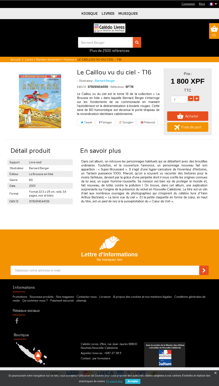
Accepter (133, 381)
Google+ (126, 122)
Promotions (20, 296)
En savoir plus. (114, 381)
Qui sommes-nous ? (35, 300)
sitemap (81, 300)
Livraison (105, 296)
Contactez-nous (87, 296)
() (214, 31)
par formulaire (101, 358)
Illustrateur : (85, 80)
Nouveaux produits (42, 296)
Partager (105, 122)
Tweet (86, 122)
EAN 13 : (82, 86)
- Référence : (117, 86)
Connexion (188, 3)
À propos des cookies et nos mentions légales (142, 296)
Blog (202, 3)
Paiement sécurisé (62, 300)
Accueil (15, 59)
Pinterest (147, 122)
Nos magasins (65, 296)
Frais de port (188, 127)
